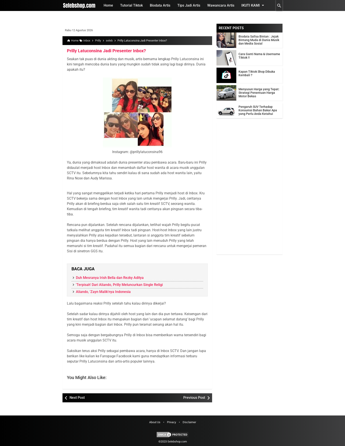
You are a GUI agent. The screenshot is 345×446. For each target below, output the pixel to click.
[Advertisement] (250, 188)
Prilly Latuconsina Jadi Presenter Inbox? (106, 50)
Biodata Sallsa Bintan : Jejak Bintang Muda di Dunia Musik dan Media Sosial (259, 40)
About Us (154, 422)
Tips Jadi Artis (188, 5)
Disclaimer (189, 422)
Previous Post (194, 397)
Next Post (77, 397)
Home (108, 5)
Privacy (171, 422)
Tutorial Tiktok (131, 5)
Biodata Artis (160, 5)
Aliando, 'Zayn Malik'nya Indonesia (103, 292)
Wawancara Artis (220, 5)
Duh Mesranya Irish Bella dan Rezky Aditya (110, 278)
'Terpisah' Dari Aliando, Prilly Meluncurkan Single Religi (119, 285)
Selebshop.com (177, 441)
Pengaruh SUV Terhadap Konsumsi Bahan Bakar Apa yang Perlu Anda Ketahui (258, 110)
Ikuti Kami (253, 5)
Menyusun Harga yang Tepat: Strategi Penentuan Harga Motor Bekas (259, 92)
